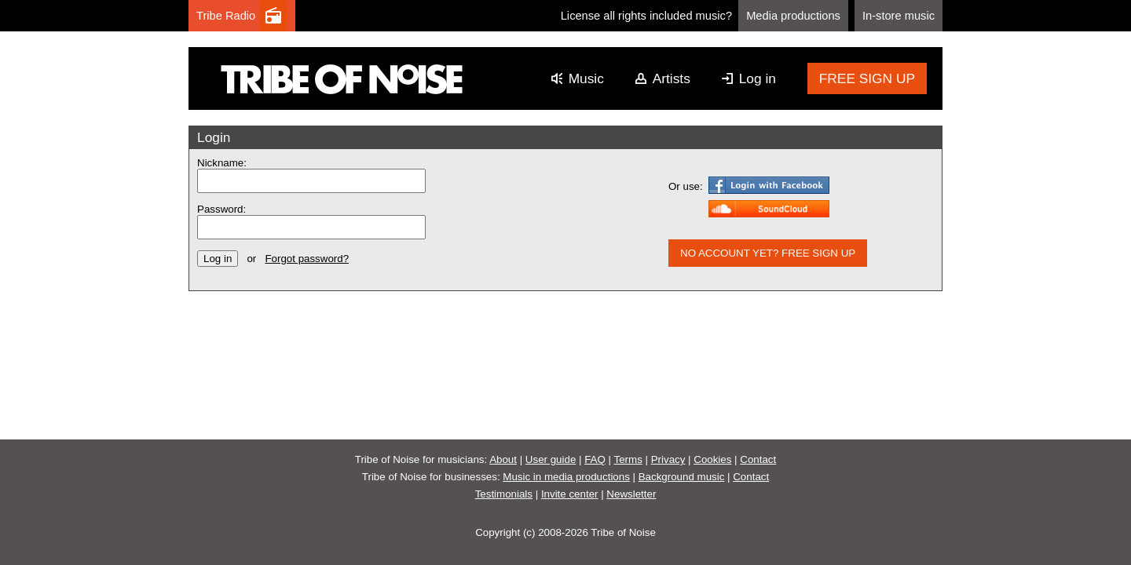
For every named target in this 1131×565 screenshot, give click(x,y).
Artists (671, 78)
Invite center (569, 494)
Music (586, 78)
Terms (628, 459)
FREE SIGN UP (867, 78)
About (503, 459)
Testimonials (504, 494)
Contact (758, 459)
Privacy (668, 459)
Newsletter (631, 494)
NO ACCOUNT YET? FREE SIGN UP (767, 253)
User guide (550, 459)
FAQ (595, 459)
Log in (757, 78)
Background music (682, 477)
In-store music (898, 15)
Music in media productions (566, 477)
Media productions (793, 15)
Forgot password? (307, 258)
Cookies (712, 459)
